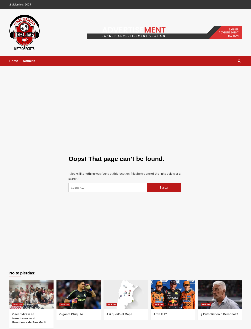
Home (13, 61)
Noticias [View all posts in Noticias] (18, 304)
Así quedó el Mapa (119, 314)
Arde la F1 (161, 314)
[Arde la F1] (173, 294)
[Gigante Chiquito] (78, 294)
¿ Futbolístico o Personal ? (219, 314)
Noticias (29, 61)
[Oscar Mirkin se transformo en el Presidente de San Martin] (31, 294)
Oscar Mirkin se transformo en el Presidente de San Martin (29, 318)
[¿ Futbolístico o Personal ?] (220, 294)
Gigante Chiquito (71, 314)
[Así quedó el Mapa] (126, 294)
